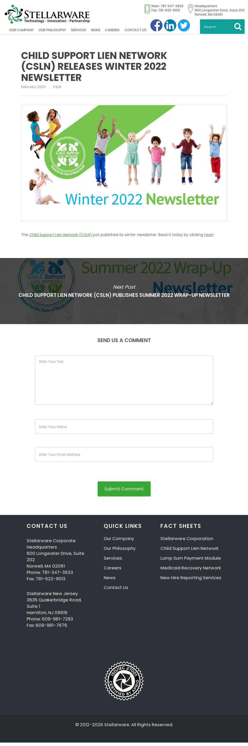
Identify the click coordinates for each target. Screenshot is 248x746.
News (95, 30)
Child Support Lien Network (189, 552)
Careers (112, 30)
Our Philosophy (52, 30)
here (208, 234)
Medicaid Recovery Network (190, 571)
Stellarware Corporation (186, 542)
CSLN (57, 87)
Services (78, 30)
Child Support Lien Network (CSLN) (60, 234)
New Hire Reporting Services (190, 581)
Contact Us (135, 30)
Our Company (21, 30)
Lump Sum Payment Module (190, 562)
